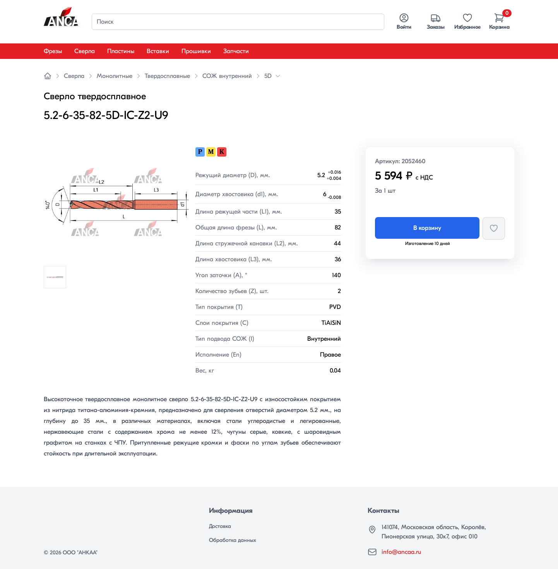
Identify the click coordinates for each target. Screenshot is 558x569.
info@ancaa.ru (401, 551)
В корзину (427, 227)
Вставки (158, 51)
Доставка (220, 526)
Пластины (120, 51)
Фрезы (53, 51)
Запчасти (236, 51)
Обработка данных (232, 540)
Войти (404, 21)
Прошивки (196, 51)
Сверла (84, 51)
